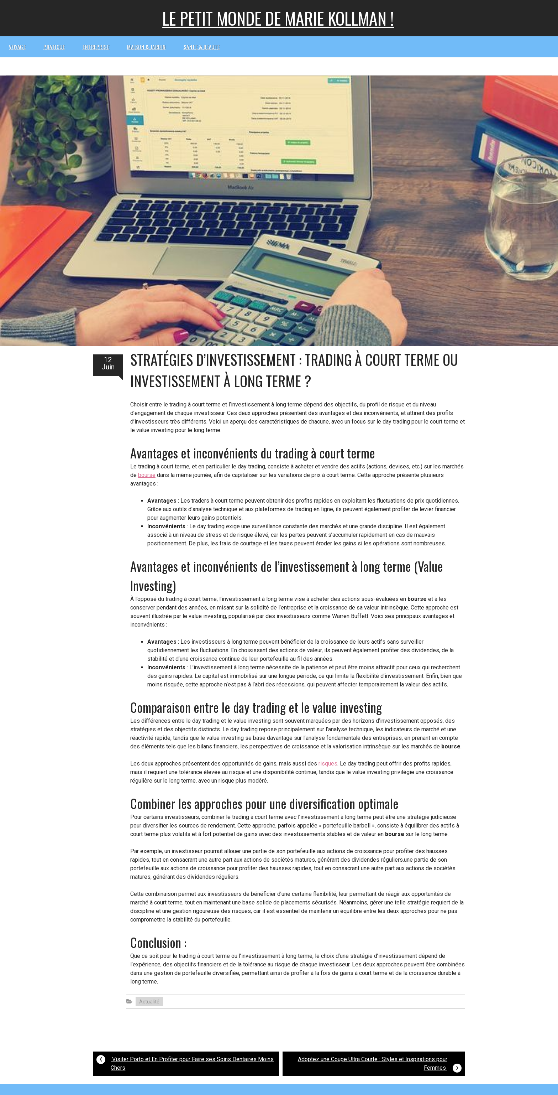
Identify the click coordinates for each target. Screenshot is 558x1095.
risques (328, 763)
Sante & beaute (202, 47)
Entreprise (96, 47)
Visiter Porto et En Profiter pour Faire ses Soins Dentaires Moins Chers (185, 1061)
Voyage (17, 47)
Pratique (54, 47)
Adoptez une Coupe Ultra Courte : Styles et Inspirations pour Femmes (380, 1064)
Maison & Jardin (146, 47)
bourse (147, 475)
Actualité (149, 1002)
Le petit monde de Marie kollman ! (278, 18)
